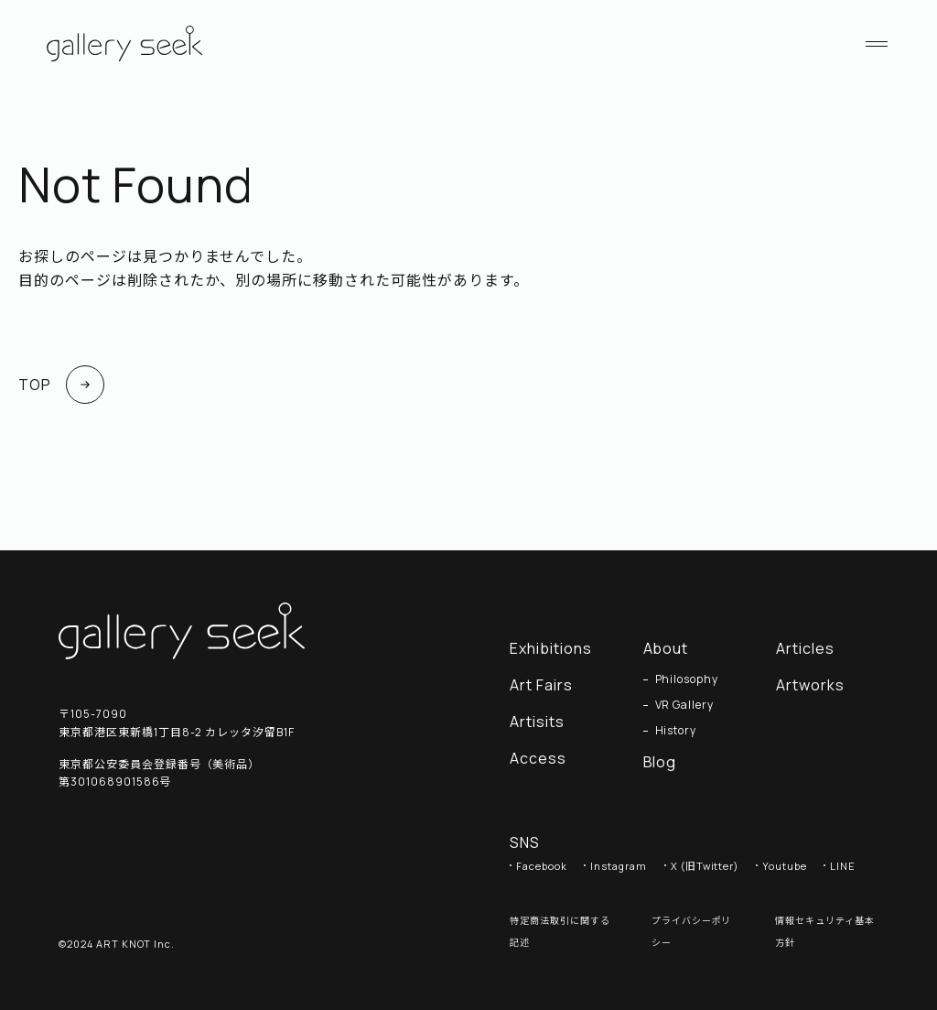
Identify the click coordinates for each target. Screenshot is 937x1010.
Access (538, 758)
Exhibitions (551, 648)
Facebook (541, 866)
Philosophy (687, 679)
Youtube (784, 866)
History (676, 730)
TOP (61, 384)
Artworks (819, 685)
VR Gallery (685, 705)
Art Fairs (541, 685)
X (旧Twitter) (705, 866)
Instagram (618, 866)
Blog (660, 762)
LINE (843, 866)
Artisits (537, 721)
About (666, 648)
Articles (814, 648)
